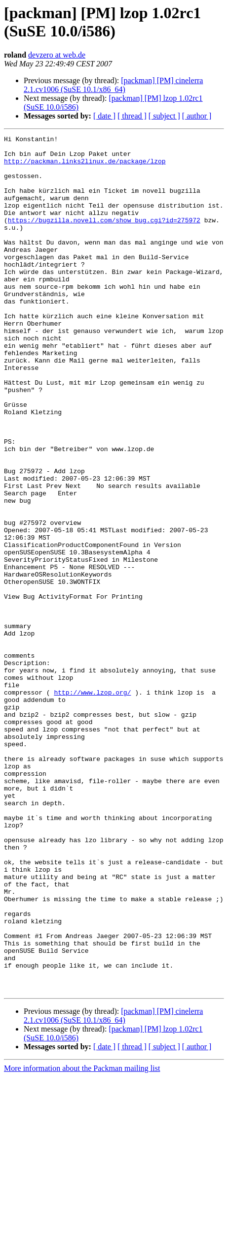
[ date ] (104, 116)
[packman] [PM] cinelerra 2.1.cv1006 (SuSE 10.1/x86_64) (113, 84)
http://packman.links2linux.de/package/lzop (85, 166)
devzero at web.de (56, 55)
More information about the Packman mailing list (82, 1239)
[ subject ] (164, 116)
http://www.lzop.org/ (92, 804)
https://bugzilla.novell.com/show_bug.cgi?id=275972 (104, 237)
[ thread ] (132, 116)
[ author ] (197, 116)
